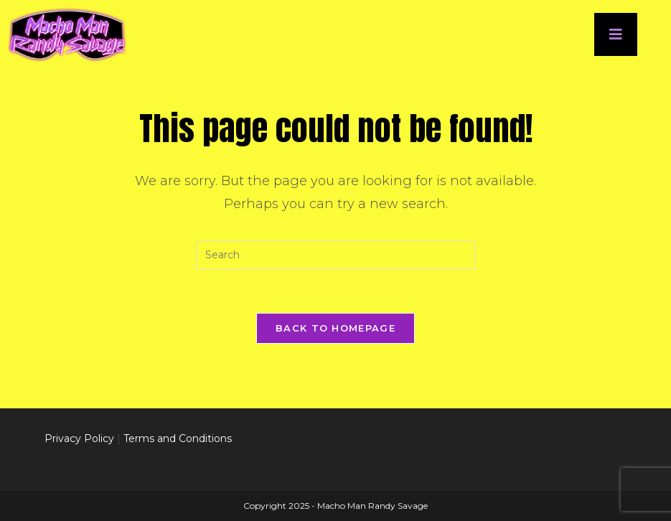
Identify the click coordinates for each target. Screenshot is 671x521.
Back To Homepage (335, 328)
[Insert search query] (336, 255)
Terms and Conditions (177, 438)
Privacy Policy (79, 438)
